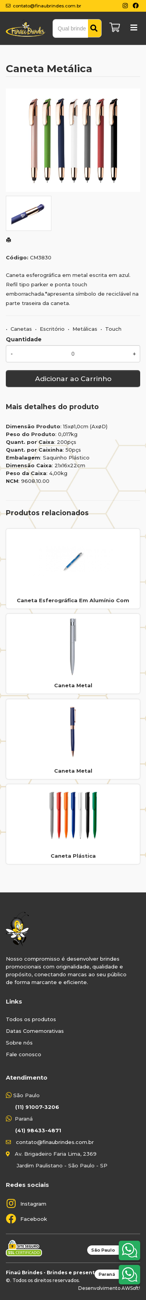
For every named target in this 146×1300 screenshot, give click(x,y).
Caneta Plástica (73, 856)
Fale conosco (23, 1054)
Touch (113, 329)
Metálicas (84, 329)
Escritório (52, 329)
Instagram (33, 1204)
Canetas (21, 329)
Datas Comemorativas (35, 1031)
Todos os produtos (31, 1019)
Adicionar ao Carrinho (73, 378)
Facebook (33, 1219)
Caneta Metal (73, 685)
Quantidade (24, 339)
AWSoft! (130, 1288)
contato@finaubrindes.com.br (55, 1142)
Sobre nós (19, 1042)
